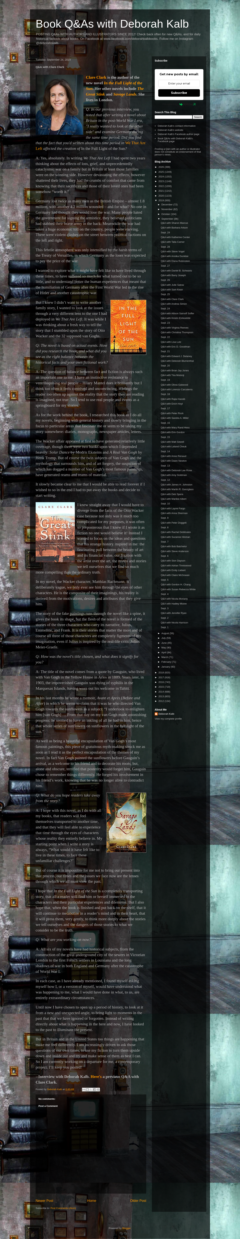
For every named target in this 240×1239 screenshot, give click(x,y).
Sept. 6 (164, 556)
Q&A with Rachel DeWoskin (176, 532)
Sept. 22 (165, 337)
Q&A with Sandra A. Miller (175, 418)
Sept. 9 (164, 517)
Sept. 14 (165, 451)
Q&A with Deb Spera (172, 494)
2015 (161, 686)
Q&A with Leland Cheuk (173, 446)
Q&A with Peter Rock (172, 413)
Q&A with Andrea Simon (174, 303)
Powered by (179, 104)
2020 (161, 195)
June (164, 642)
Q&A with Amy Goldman (174, 475)
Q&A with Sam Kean (172, 289)
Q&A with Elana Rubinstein (175, 261)
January (166, 666)
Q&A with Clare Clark (172, 299)
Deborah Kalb (166, 713)
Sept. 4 (164, 594)
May (164, 647)
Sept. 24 (165, 308)
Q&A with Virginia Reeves (174, 327)
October (166, 214)
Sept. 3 (164, 608)
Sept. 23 (165, 322)
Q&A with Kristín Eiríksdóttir (175, 318)
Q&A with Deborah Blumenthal (177, 360)
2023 (161, 181)
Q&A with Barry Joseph (173, 275)
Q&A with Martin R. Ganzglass (177, 489)
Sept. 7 (164, 541)
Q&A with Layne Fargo (173, 508)
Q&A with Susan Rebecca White (178, 589)
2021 (161, 190)
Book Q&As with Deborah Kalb (112, 23)
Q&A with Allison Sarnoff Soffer (177, 313)
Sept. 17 (165, 408)
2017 (161, 677)
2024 (161, 176)
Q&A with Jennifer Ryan (173, 613)
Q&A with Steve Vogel (172, 251)
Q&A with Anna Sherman (174, 513)
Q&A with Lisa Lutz (171, 342)
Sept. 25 (165, 294)
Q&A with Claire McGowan (175, 575)
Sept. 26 (165, 280)
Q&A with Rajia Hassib (173, 399)
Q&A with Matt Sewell (172, 441)
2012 (161, 701)
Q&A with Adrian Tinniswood (176, 565)
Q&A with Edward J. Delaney (176, 356)
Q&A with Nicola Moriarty (174, 598)
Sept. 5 (164, 579)
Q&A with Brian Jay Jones (175, 370)
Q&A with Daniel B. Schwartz (176, 270)
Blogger (126, 1228)
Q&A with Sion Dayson (173, 560)
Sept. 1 (164, 627)
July (163, 638)
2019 (161, 200)
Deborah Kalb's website (170, 130)
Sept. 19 (165, 379)
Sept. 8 (164, 527)
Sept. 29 (165, 232)
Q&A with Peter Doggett (173, 522)
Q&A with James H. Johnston (176, 484)
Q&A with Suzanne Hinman (175, 537)
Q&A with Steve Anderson (175, 551)
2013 (161, 696)
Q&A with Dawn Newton (174, 460)
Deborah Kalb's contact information (177, 125)
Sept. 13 (165, 465)
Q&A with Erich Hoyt (172, 403)
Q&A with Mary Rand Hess (175, 427)
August (165, 633)
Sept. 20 (165, 365)
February (166, 661)
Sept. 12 (165, 480)
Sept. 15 (165, 437)
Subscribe (179, 93)
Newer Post (44, 1201)
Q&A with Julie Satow (172, 284)
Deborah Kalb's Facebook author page (178, 134)
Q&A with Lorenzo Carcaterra (176, 389)
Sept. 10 (165, 503)
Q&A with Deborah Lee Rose (176, 470)
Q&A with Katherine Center (175, 237)
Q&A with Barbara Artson (174, 227)
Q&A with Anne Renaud (173, 456)
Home (91, 1201)
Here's (96, 1076)
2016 (161, 682)
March (165, 657)
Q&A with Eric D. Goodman (175, 346)
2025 (161, 171)
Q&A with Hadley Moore (174, 603)
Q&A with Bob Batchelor (174, 546)
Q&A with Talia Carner (172, 241)
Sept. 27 (165, 265)
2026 (161, 167)
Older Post (138, 1201)
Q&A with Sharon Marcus (174, 223)
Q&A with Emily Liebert (173, 570)
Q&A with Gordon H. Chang (175, 584)
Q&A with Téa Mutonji (172, 375)
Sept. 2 (164, 617)
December (167, 204)
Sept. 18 (165, 394)
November (167, 209)
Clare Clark (96, 77)
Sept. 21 (165, 351)
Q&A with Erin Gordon (172, 432)
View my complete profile (168, 718)
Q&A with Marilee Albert (173, 498)
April (164, 652)
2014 (161, 691)
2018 (161, 672)
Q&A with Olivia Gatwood (174, 384)
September (167, 218)
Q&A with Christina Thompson (177, 332)
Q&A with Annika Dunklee (174, 256)
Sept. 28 (165, 246)
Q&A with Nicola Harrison (174, 622)
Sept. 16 (165, 422)
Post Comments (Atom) (63, 1208)
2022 (161, 186)
